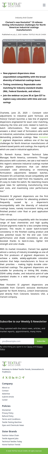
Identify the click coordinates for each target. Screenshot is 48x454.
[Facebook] (3, 377)
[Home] (12, 5)
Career (5, 400)
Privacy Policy (7, 413)
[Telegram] (23, 377)
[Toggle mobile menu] (44, 5)
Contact (5, 390)
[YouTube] (16, 377)
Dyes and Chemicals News (13, 425)
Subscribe (41, 341)
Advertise (6, 393)
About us (6, 387)
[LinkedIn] (13, 377)
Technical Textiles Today (12, 441)
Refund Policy (7, 416)
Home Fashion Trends (11, 444)
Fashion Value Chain (10, 435)
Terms (29, 346)
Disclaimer (6, 410)
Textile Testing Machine (12, 422)
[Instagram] (10, 377)
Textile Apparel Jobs (10, 438)
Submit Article (8, 397)
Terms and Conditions (11, 419)
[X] (6, 377)
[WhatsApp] (20, 377)
